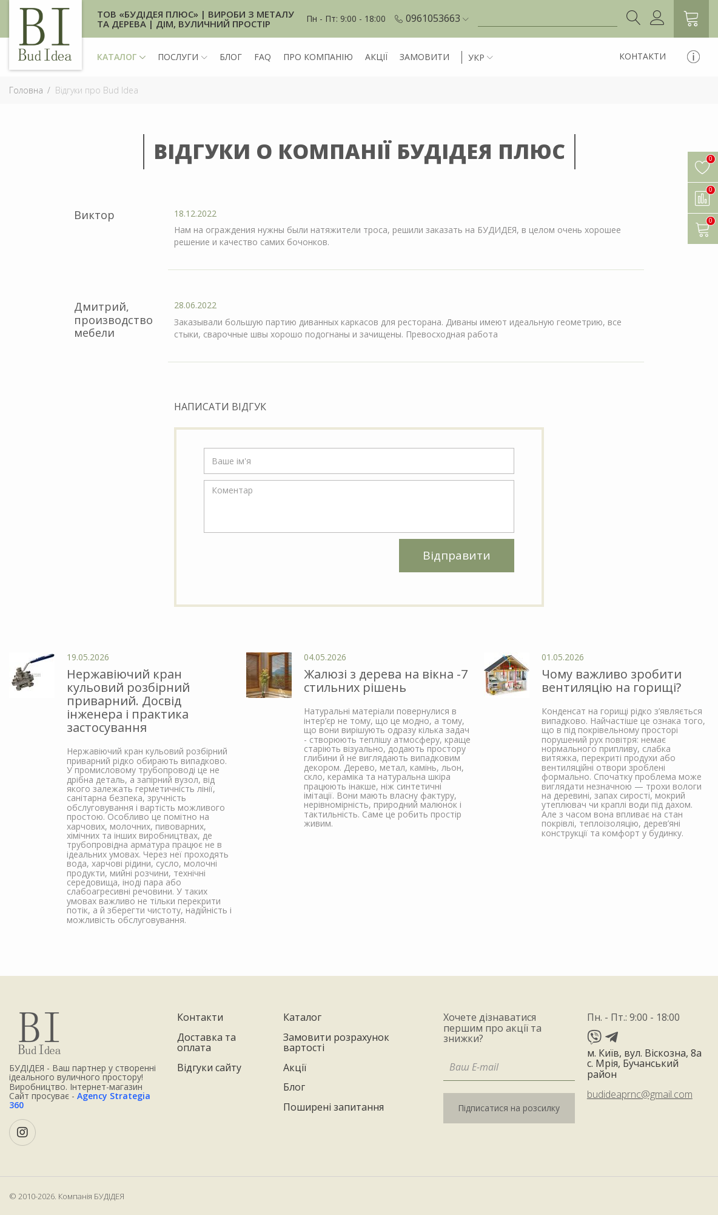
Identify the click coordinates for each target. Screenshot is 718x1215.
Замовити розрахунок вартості (336, 1043)
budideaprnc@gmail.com (640, 1094)
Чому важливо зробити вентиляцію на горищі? (612, 680)
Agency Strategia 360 (79, 1100)
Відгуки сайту (209, 1068)
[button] (437, 18)
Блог (231, 57)
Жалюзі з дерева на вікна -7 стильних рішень (386, 680)
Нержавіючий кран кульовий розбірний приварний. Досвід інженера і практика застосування (128, 701)
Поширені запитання (333, 1107)
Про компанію (318, 57)
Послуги (182, 57)
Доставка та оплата (206, 1043)
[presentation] (296, 562)
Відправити (457, 555)
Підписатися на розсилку (509, 1108)
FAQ (262, 57)
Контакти (642, 56)
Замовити (424, 57)
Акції (376, 57)
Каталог (121, 57)
